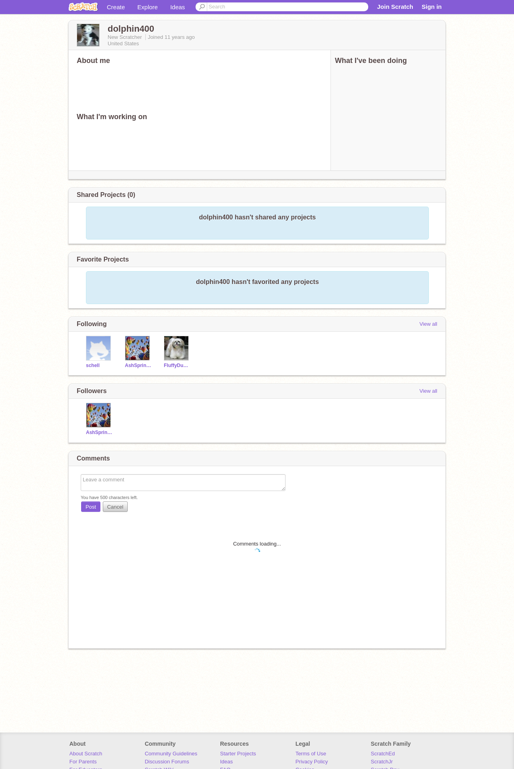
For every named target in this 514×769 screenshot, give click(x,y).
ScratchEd (383, 754)
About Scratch (85, 754)
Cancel (115, 507)
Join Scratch (395, 6)
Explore (147, 7)
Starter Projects (238, 754)
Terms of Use (311, 754)
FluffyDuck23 (177, 365)
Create (116, 7)
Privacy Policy (312, 762)
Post (91, 507)
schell (93, 365)
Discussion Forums (167, 762)
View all (428, 324)
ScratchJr (382, 762)
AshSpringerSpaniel (138, 365)
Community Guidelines (171, 754)
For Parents (83, 762)
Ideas (177, 7)
